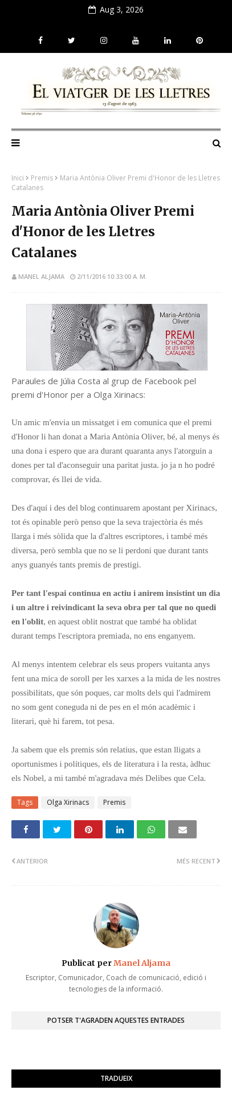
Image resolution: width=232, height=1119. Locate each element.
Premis (42, 178)
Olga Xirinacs (68, 802)
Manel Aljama (41, 276)
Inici (17, 178)
